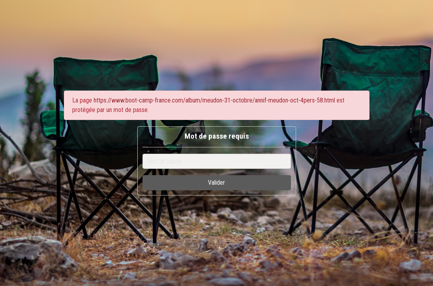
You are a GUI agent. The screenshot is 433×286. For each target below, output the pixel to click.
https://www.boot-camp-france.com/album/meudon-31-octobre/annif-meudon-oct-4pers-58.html (214, 100)
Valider (216, 182)
